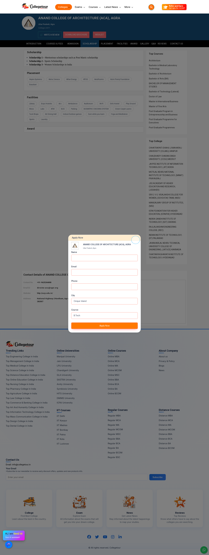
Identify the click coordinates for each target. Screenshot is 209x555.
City (73, 295)
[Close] (135, 240)
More (127, 7)
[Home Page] (35, 7)
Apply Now (104, 325)
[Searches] (151, 7)
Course (74, 310)
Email (74, 266)
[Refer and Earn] (174, 7)
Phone (74, 281)
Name (74, 252)
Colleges (63, 7)
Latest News (111, 7)
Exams (78, 7)
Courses (93, 7)
